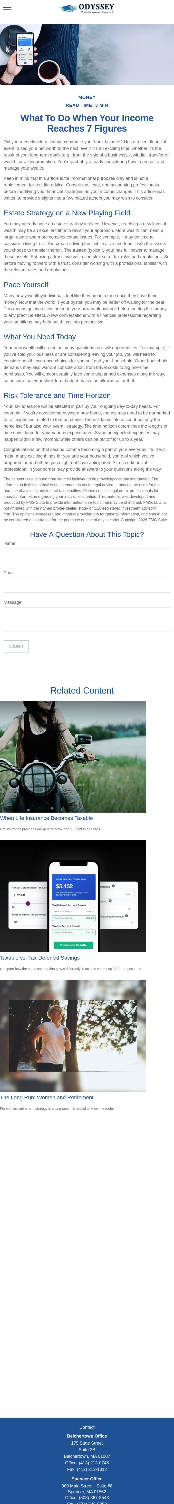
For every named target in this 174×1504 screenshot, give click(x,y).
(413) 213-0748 (94, 1462)
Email (9, 572)
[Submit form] (16, 646)
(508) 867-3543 (94, 1497)
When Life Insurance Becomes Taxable (46, 818)
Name (9, 543)
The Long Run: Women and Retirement (47, 1097)
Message (12, 602)
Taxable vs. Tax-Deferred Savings (40, 958)
